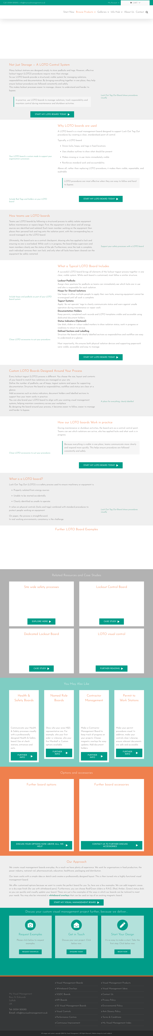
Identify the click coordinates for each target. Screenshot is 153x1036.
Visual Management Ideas (115, 989)
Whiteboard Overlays (66, 989)
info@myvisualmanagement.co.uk (32, 3)
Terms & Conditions (112, 1017)
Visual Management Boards (69, 983)
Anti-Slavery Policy (112, 1011)
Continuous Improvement (68, 1023)
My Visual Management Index (117, 1023)
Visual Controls (63, 1011)
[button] (147, 12)
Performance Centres (66, 1017)
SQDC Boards (63, 994)
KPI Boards (61, 1000)
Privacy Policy (109, 1000)
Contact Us (108, 994)
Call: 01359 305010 (10, 3)
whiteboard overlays (59, 895)
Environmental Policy (113, 1006)
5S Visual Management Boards (71, 1006)
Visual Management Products (117, 983)
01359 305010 (19, 1010)
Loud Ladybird (107, 1033)
